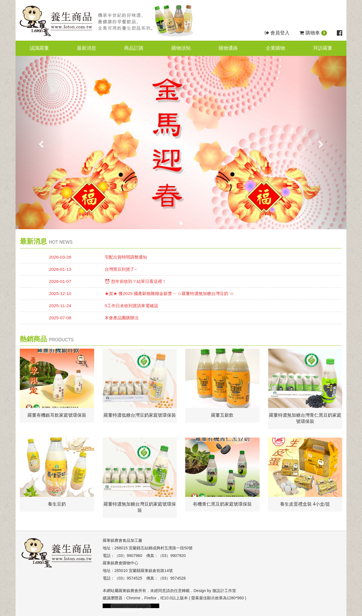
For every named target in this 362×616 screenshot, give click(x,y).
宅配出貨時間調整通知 (126, 257)
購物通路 (228, 48)
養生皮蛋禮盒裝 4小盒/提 (305, 504)
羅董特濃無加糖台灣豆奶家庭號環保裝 (140, 507)
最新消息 (86, 48)
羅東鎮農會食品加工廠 (122, 540)
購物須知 (181, 48)
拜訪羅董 (322, 48)
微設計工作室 (224, 590)
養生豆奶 (57, 504)
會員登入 (277, 33)
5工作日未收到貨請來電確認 (131, 305)
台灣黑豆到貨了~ (121, 269)
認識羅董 (39, 48)
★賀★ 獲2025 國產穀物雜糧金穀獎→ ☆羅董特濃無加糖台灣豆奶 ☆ (169, 293)
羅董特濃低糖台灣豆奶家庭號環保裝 (140, 415)
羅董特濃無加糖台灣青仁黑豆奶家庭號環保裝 (305, 418)
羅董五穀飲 (222, 415)
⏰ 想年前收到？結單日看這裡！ (135, 281)
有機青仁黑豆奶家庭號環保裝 (222, 504)
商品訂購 (133, 48)
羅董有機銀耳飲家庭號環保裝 (56, 415)
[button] (40, 142)
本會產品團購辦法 (122, 317)
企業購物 (275, 48)
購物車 (313, 33)
